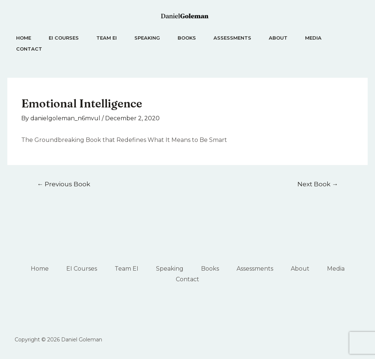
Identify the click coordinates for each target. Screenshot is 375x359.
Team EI (106, 38)
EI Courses (64, 38)
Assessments (232, 38)
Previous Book (63, 184)
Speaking (147, 38)
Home (23, 38)
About (278, 38)
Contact (29, 49)
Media (313, 38)
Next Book (317, 184)
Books (187, 38)
